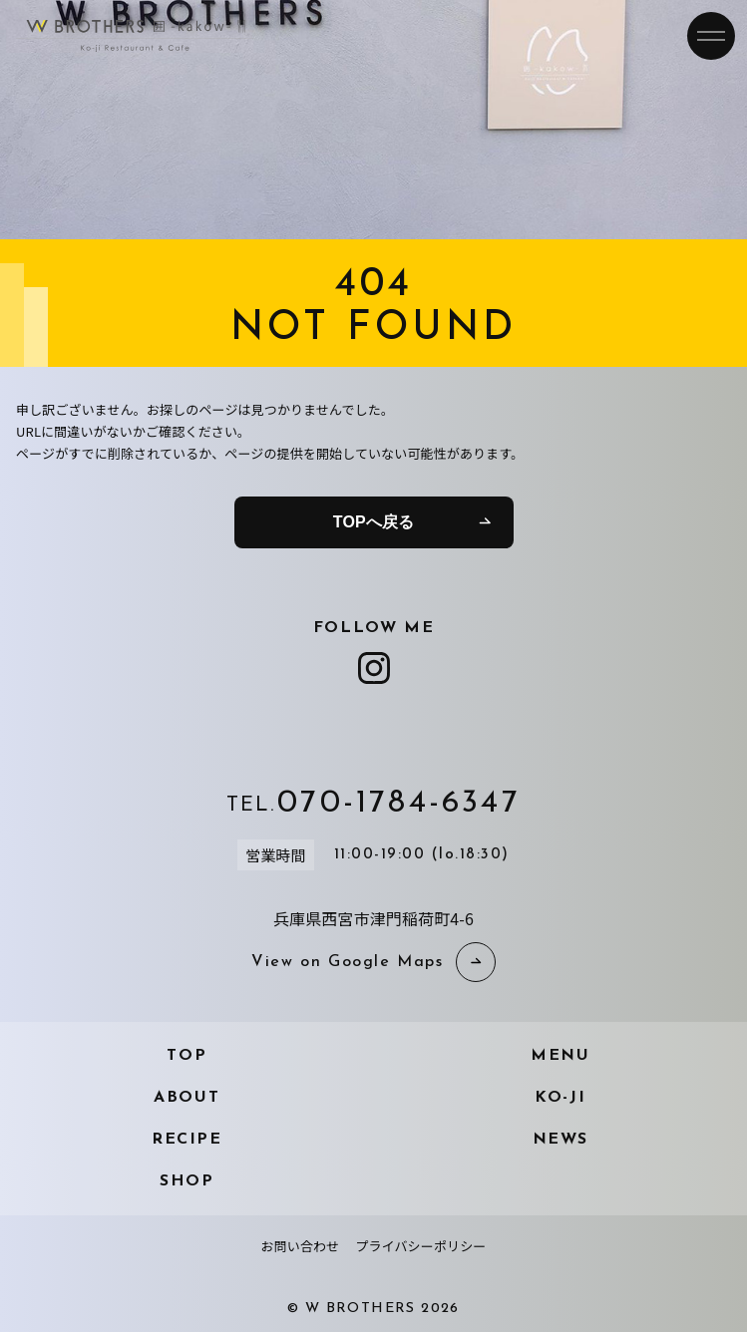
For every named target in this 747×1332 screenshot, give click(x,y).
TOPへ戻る (373, 521)
